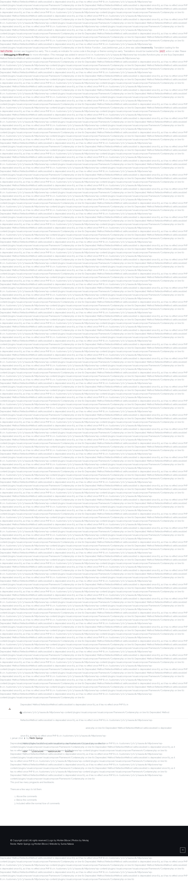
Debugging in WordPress (16, 55)
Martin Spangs (36, 738)
